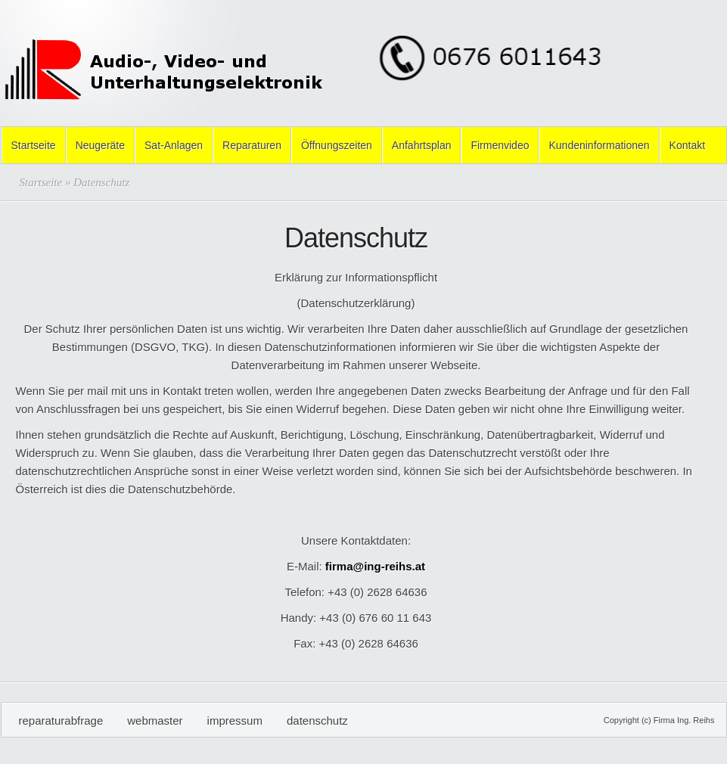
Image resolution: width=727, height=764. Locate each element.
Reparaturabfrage (61, 720)
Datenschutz (317, 720)
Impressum (235, 720)
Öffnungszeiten (336, 145)
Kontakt (687, 145)
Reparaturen (251, 145)
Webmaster (154, 720)
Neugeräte (100, 145)
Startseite (33, 145)
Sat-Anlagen (173, 145)
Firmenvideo (500, 145)
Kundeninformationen (598, 145)
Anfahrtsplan (422, 145)
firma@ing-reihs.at (375, 566)
